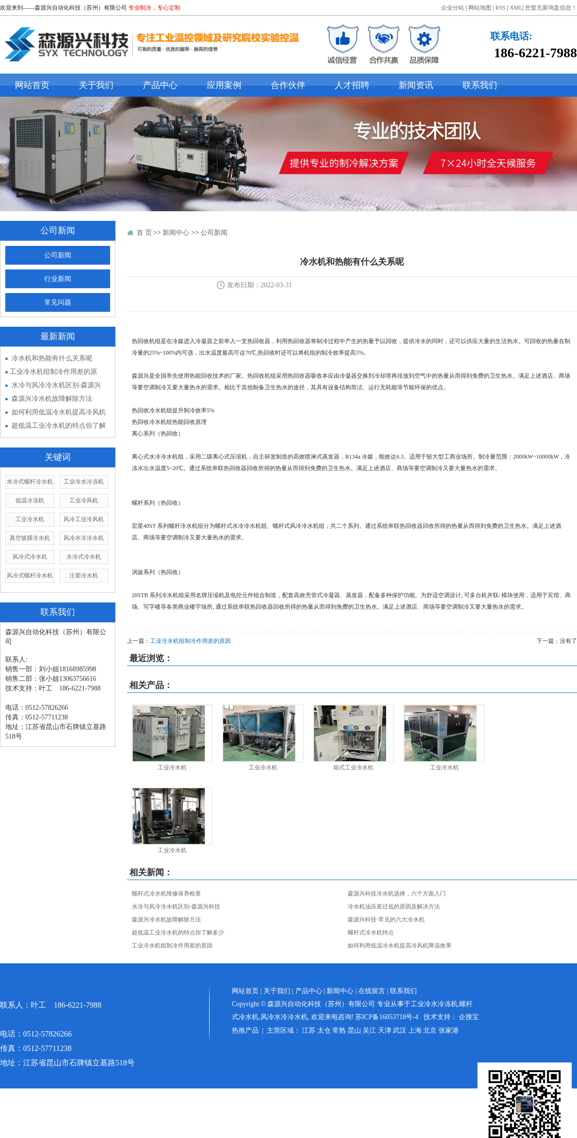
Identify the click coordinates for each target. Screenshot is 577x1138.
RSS (500, 7)
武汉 (399, 1030)
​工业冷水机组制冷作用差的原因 (190, 641)
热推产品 (245, 1030)
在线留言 (371, 991)
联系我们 (480, 85)
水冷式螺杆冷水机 (30, 481)
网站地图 (479, 7)
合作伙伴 (288, 85)
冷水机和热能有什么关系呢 (52, 358)
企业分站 (452, 7)
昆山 (354, 1030)
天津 (384, 1030)
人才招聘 (352, 85)
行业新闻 (57, 278)
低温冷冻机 (29, 500)
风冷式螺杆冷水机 (30, 575)
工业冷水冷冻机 (83, 481)
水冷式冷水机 (83, 556)
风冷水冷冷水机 (83, 538)
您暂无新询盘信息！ (551, 7)
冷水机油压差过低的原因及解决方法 (394, 906)
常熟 (339, 1030)
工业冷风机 (83, 500)
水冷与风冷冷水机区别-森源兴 (56, 385)
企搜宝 (469, 1017)
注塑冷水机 (83, 575)
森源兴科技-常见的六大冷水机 (386, 919)
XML (516, 7)
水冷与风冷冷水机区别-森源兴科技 (176, 906)
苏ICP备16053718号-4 (386, 1017)
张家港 (449, 1030)
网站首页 (32, 85)
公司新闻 (57, 255)
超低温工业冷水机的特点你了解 (59, 425)
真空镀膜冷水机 (30, 538)
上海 (415, 1030)
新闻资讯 (416, 85)
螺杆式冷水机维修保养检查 (166, 893)
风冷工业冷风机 (83, 519)
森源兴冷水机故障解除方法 (52, 398)
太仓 (324, 1030)
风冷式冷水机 (30, 556)
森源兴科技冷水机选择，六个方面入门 (397, 893)
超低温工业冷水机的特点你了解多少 (178, 932)
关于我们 (96, 85)
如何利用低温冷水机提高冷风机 (59, 412)
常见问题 (57, 302)
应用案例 (224, 85)
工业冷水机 (29, 519)
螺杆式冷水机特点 (371, 932)
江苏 (308, 1030)
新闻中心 (176, 232)
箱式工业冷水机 (353, 767)
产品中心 (160, 85)
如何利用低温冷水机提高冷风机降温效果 (400, 945)
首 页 (144, 232)
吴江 (369, 1030)
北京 (430, 1030)
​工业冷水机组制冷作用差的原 (53, 371)
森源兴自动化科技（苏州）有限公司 (81, 7)
